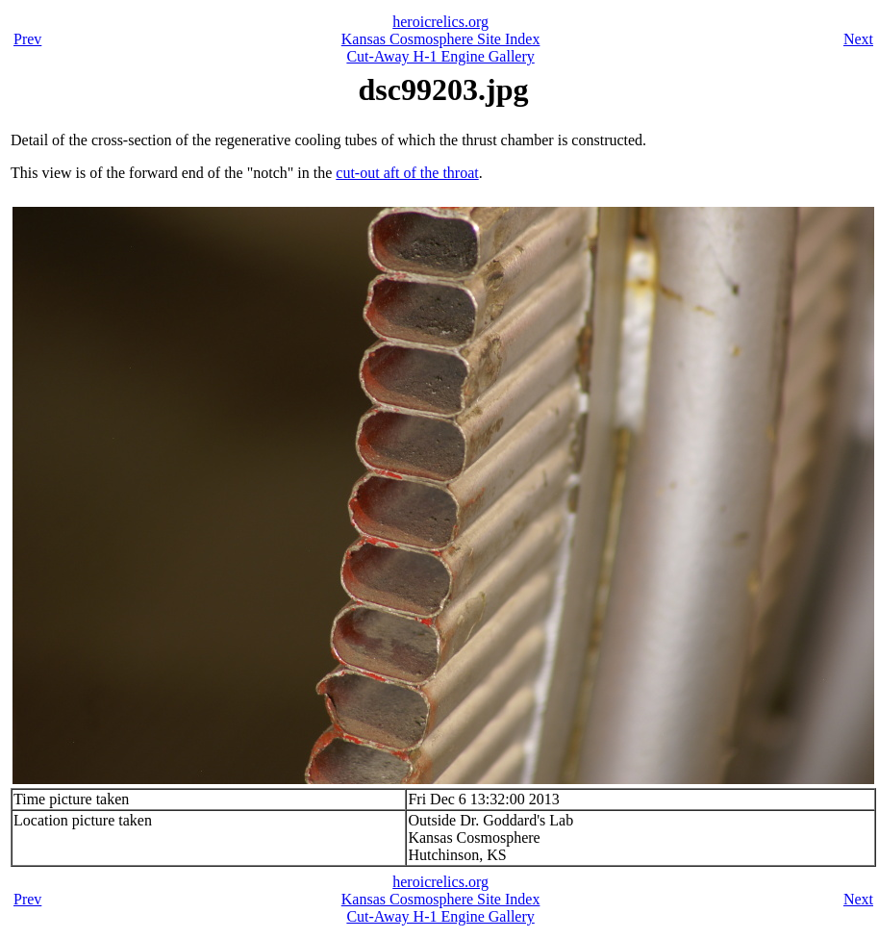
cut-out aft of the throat (407, 173)
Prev (27, 39)
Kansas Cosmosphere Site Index (440, 39)
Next (858, 39)
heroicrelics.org (440, 21)
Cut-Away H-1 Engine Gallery (440, 56)
